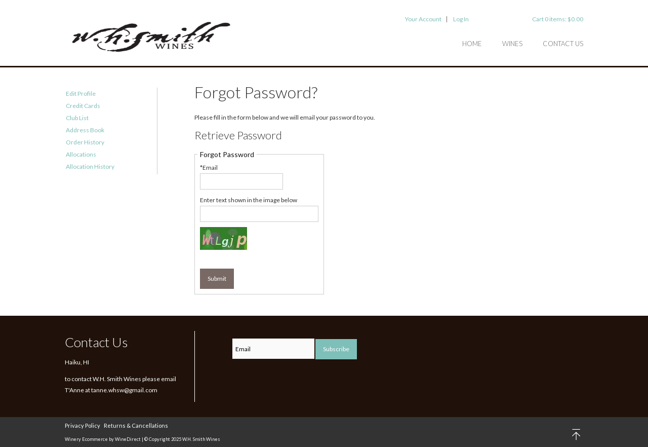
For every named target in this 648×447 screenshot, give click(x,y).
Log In (461, 19)
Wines (512, 44)
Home (472, 44)
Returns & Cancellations (136, 425)
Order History (85, 142)
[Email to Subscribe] (273, 349)
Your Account (423, 19)
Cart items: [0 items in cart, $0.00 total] (557, 19)
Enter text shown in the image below (248, 200)
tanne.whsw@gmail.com (124, 390)
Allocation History (90, 166)
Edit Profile (81, 93)
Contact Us (563, 44)
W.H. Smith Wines (151, 38)
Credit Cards (83, 105)
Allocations (81, 154)
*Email (209, 167)
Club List (77, 118)
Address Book (85, 130)
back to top (577, 434)
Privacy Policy (82, 425)
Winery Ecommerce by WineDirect (103, 439)
